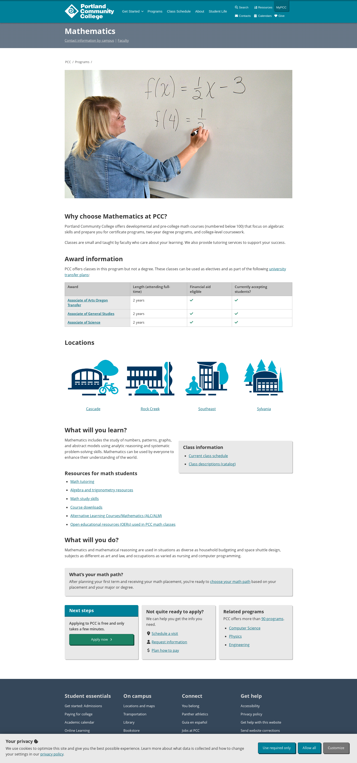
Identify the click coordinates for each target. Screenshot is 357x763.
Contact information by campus (89, 40)
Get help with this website (261, 722)
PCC (68, 62)
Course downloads (86, 507)
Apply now (101, 639)
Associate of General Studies (91, 313)
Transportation (134, 714)
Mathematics (90, 31)
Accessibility (250, 706)
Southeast (207, 382)
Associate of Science (84, 322)
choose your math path (230, 581)
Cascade (93, 382)
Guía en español (194, 722)
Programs (82, 62)
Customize (336, 747)
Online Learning (77, 730)
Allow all (309, 747)
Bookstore (131, 730)
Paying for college (78, 714)
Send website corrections (260, 730)
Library (129, 722)
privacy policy (51, 754)
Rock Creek (150, 382)
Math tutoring (82, 481)
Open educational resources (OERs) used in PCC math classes (123, 524)
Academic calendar (79, 722)
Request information (169, 641)
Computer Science (244, 628)
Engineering (239, 644)
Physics (235, 636)
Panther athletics (195, 714)
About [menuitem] (199, 11)
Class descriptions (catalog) (212, 464)
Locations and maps (139, 706)
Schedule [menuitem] (179, 11)
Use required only (277, 747)
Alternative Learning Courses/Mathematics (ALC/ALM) (116, 515)
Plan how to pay (165, 650)
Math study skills (84, 498)
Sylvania (264, 382)
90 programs (272, 618)
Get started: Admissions (83, 706)
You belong (190, 706)
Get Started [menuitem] (131, 11)
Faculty (123, 40)
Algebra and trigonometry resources (101, 489)
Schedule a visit (165, 633)
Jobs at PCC (190, 730)
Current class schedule (208, 455)
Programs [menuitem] (155, 11)
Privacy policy (251, 714)
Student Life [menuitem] (218, 11)
